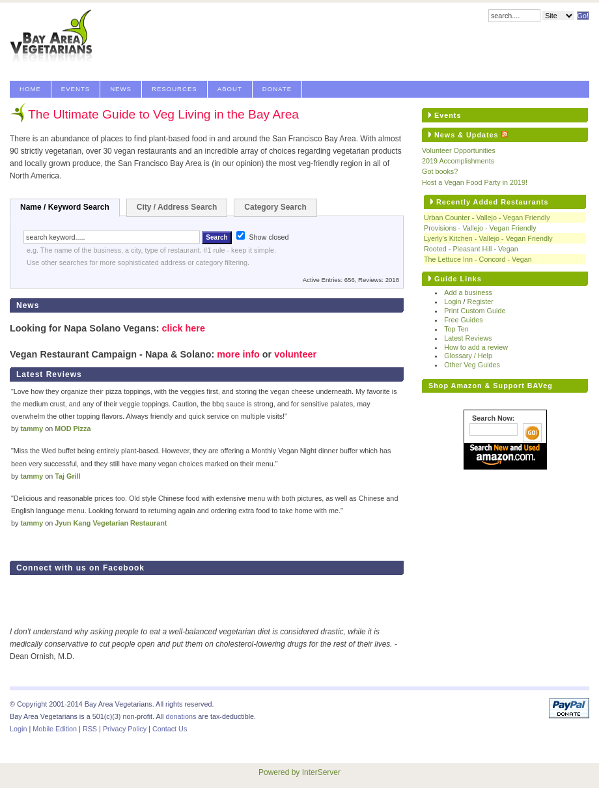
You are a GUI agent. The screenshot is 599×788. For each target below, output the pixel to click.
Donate (277, 88)
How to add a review (476, 347)
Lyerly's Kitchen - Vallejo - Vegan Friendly (488, 238)
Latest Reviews (468, 338)
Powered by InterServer (299, 772)
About (229, 88)
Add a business (468, 292)
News (121, 88)
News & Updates (466, 135)
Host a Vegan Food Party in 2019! (474, 182)
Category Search (275, 207)
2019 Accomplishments (458, 161)
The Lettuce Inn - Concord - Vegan (478, 259)
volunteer (295, 354)
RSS (90, 729)
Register (480, 301)
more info (238, 354)
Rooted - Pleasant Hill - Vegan (471, 249)
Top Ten (456, 329)
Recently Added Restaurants (492, 202)
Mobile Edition (55, 729)
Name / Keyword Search (64, 207)
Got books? (440, 171)
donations (180, 716)
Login (452, 301)
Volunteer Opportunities (458, 150)
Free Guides (463, 320)
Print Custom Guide (474, 311)
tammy (31, 428)
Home (30, 88)
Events (75, 88)
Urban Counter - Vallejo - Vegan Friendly (487, 217)
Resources (174, 88)
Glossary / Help (468, 355)
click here (182, 328)
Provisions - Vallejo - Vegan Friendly (480, 228)
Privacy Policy (124, 729)
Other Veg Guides (472, 365)
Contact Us (169, 729)
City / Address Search (177, 207)
